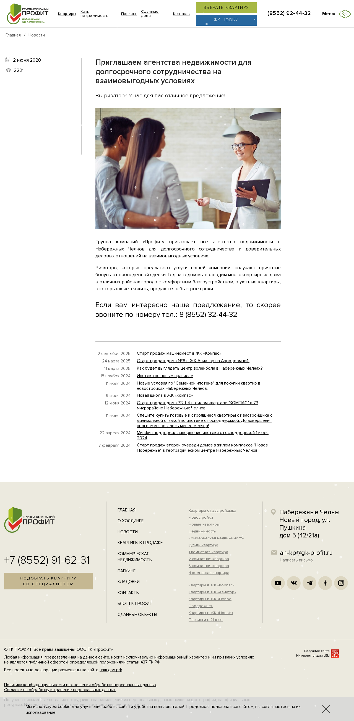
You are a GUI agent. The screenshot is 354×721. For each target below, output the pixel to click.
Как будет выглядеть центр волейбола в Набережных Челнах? (200, 368)
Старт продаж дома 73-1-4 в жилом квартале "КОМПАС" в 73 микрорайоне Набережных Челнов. (197, 405)
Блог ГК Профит (135, 603)
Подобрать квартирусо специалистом (48, 581)
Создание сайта (317, 651)
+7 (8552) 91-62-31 (47, 560)
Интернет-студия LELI (313, 656)
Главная (13, 35)
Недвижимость (202, 531)
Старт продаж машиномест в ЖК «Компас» (179, 353)
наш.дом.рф (111, 669)
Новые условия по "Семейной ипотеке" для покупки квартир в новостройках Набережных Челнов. (198, 385)
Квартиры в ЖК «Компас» (211, 585)
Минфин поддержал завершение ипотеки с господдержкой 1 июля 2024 (203, 435)
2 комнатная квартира (209, 559)
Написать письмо (296, 560)
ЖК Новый (226, 19)
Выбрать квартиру (226, 7)
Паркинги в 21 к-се (206, 619)
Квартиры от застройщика (212, 510)
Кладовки (129, 581)
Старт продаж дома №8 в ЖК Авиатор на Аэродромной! (193, 361)
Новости (36, 35)
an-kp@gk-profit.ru (306, 553)
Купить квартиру (203, 545)
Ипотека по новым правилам (165, 375)
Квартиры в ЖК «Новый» (211, 612)
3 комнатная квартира (209, 565)
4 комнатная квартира (209, 572)
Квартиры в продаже (140, 542)
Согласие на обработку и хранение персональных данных (60, 689)
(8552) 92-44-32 (289, 13)
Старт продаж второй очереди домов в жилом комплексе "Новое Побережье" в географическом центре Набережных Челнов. (202, 447)
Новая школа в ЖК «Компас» (165, 395)
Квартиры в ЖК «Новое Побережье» (210, 602)
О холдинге (131, 520)
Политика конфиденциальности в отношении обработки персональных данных (80, 684)
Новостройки (201, 517)
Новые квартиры (204, 524)
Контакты (128, 592)
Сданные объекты (137, 614)
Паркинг (127, 570)
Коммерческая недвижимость (216, 538)
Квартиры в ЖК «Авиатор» (212, 592)
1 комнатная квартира (208, 552)
